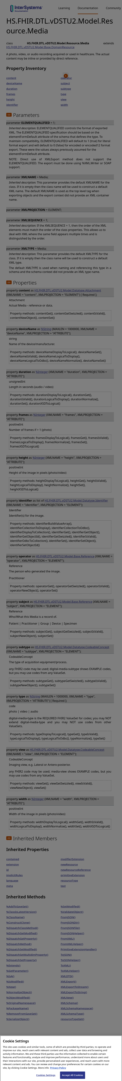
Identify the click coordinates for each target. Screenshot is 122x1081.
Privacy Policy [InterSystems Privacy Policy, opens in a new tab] (58, 1070)
